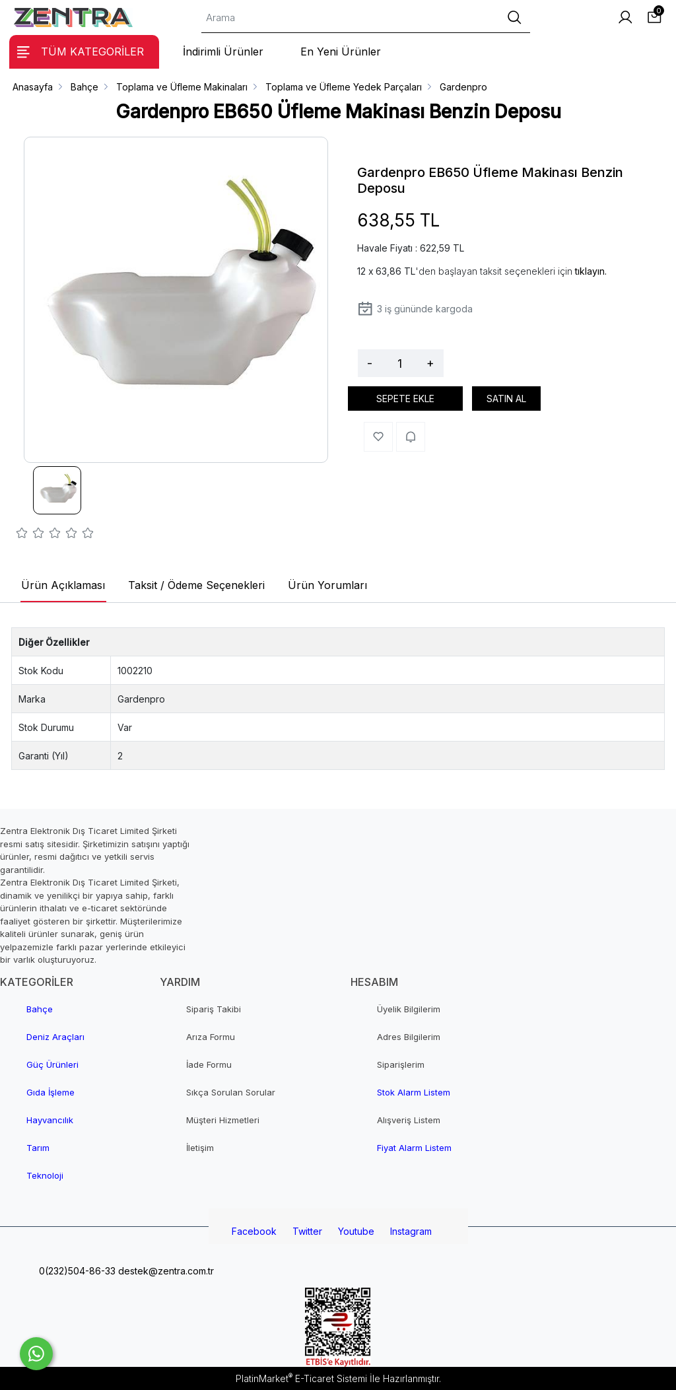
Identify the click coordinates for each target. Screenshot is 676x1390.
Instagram (411, 1231)
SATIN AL (506, 398)
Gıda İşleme (50, 1092)
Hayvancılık (49, 1120)
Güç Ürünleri (52, 1064)
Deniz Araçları (55, 1036)
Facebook (254, 1231)
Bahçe (39, 1009)
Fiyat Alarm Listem (414, 1147)
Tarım (38, 1147)
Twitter (307, 1231)
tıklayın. (591, 271)
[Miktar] (399, 363)
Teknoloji (44, 1175)
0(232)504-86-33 (76, 1270)
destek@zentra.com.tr (165, 1270)
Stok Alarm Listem (413, 1092)
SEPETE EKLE (405, 398)
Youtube (356, 1231)
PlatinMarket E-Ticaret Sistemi (301, 1378)
